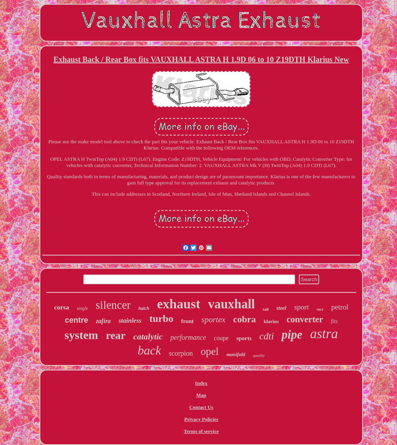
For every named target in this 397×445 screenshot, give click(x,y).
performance (188, 337)
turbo (161, 318)
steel (281, 308)
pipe (291, 334)
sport (301, 307)
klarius (271, 321)
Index (201, 383)
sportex (214, 319)
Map (201, 395)
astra (324, 333)
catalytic (148, 336)
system (81, 335)
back (149, 350)
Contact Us (201, 407)
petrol (339, 307)
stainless (130, 320)
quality (259, 355)
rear (116, 335)
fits (334, 321)
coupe (221, 338)
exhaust (178, 304)
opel (209, 351)
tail (266, 309)
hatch (143, 308)
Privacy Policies (201, 419)
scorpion (181, 353)
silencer (113, 305)
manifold (235, 354)
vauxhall (231, 304)
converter (305, 319)
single (82, 308)
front (187, 321)
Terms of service (201, 431)
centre (76, 320)
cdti (266, 336)
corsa (61, 307)
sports (244, 338)
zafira (103, 321)
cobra (244, 319)
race (319, 309)
